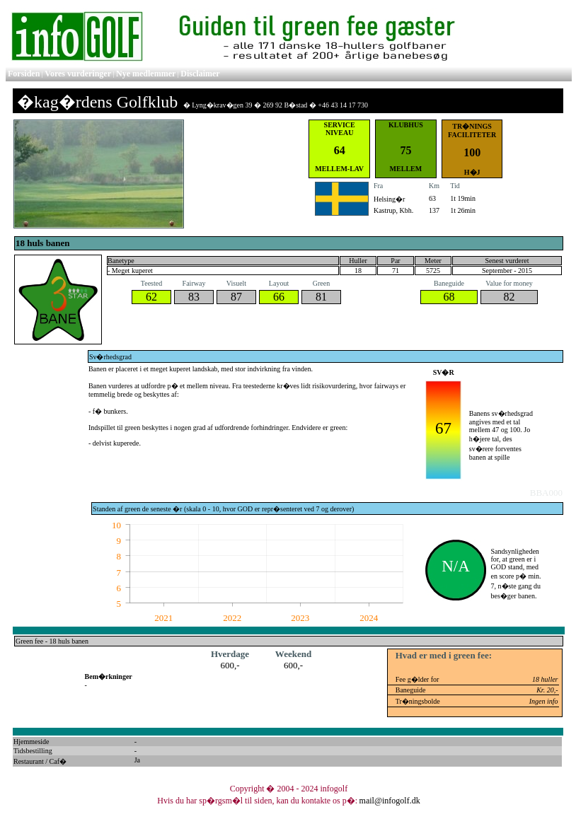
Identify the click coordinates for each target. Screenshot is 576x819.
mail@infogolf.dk (389, 801)
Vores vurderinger (78, 74)
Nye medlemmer (145, 74)
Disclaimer (199, 74)
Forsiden (24, 74)
